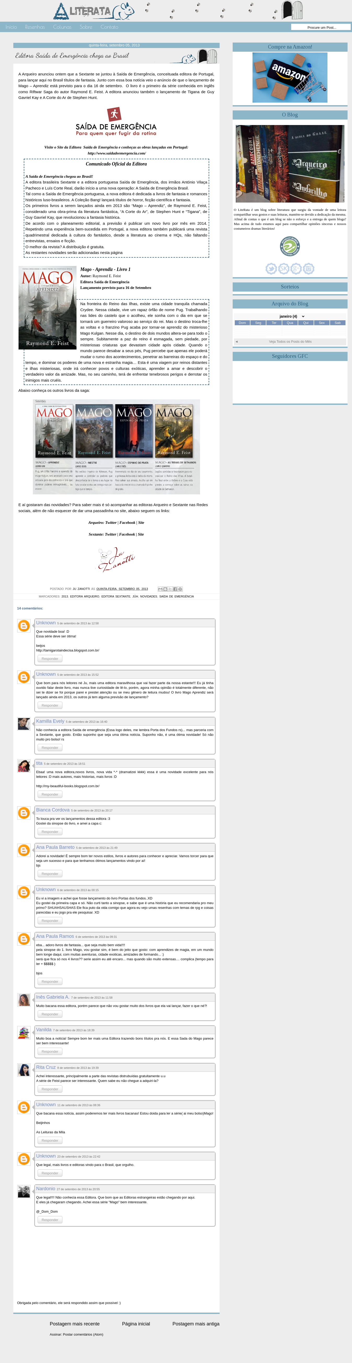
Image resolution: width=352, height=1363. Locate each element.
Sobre (86, 27)
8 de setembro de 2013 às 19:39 (78, 1067)
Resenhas (35, 27)
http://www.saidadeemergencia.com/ (117, 153)
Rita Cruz (46, 1067)
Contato (109, 27)
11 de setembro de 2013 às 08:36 (79, 1105)
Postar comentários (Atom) (83, 1334)
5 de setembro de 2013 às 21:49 (97, 847)
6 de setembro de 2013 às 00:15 (78, 890)
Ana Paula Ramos (55, 936)
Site (141, 522)
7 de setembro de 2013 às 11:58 (92, 997)
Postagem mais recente (75, 1323)
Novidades (148, 596)
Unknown (46, 622)
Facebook (128, 522)
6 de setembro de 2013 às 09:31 (96, 936)
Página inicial (136, 1323)
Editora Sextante (115, 596)
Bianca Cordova (53, 810)
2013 (65, 596)
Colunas (62, 27)
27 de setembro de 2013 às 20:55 (78, 1189)
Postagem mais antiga (196, 1323)
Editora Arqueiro (84, 596)
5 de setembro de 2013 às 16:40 (86, 721)
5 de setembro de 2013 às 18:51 (64, 763)
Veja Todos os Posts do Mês (290, 341)
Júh (135, 596)
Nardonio (45, 1188)
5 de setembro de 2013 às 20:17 (92, 810)
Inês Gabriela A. (53, 997)
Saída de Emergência (176, 596)
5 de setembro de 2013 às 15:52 (78, 674)
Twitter (111, 522)
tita (39, 763)
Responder (50, 659)
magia (127, 362)
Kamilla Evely (50, 721)
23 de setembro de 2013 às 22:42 (79, 1156)
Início (11, 27)
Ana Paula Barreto (55, 847)
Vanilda (44, 1029)
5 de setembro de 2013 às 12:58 (78, 623)
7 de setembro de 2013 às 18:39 (73, 1030)
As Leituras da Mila (50, 1132)
